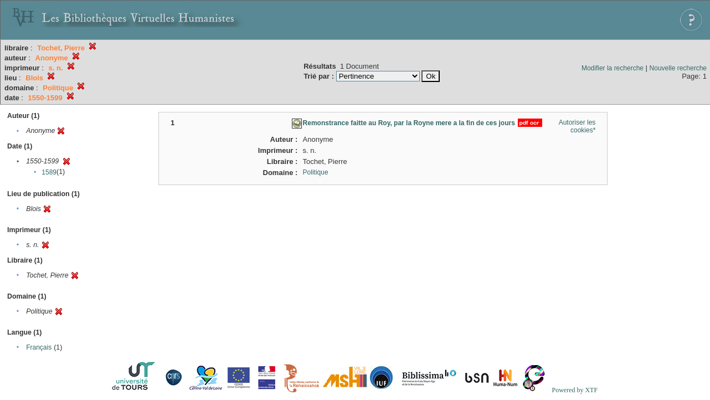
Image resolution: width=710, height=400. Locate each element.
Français (39, 347)
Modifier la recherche (613, 68)
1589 (49, 172)
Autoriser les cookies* (577, 126)
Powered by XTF (575, 390)
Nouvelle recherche (678, 68)
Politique (315, 172)
